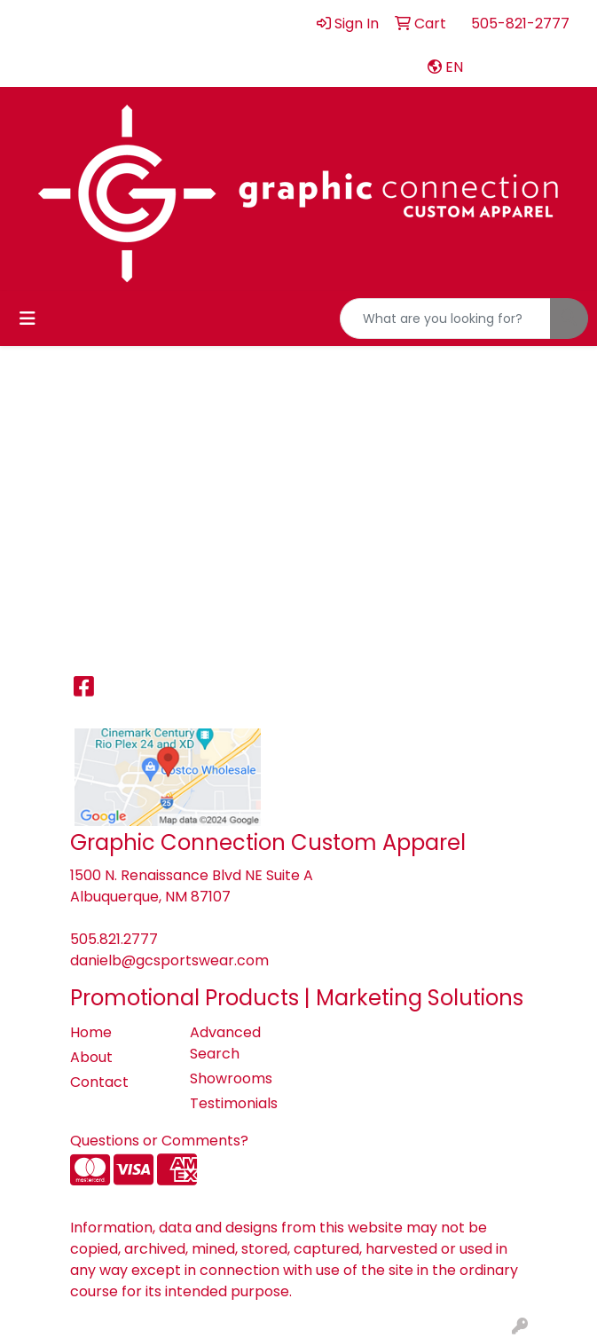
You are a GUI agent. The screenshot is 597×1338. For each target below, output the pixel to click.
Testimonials (234, 1103)
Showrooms (231, 1078)
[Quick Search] (445, 318)
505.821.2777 (114, 939)
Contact (99, 1082)
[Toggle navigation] (27, 318)
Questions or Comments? (159, 1140)
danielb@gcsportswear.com (169, 960)
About (91, 1057)
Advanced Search (225, 1043)
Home (91, 1032)
